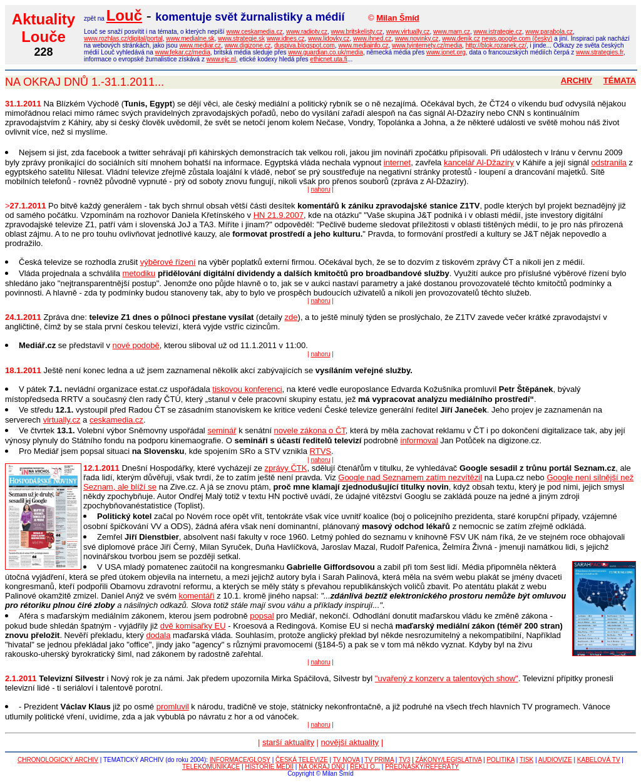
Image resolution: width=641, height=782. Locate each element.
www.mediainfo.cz (363, 45)
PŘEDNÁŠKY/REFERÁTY (422, 766)
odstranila (609, 162)
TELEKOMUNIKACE (211, 766)
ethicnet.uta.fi (328, 59)
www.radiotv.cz (306, 31)
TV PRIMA (379, 759)
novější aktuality (350, 742)
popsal (262, 615)
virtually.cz (62, 419)
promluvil (172, 706)
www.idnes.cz (286, 38)
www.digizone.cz (248, 45)
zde (291, 317)
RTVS (320, 451)
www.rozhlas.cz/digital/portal (123, 38)
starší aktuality (288, 742)
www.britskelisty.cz (357, 31)
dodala (158, 635)
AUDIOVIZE (555, 759)
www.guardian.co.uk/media (325, 52)
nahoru (320, 189)
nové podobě (136, 345)
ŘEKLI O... (365, 766)
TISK (526, 759)
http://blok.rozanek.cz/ (496, 45)
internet (397, 162)
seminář (221, 430)
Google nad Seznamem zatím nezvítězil (410, 477)
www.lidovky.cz (329, 38)
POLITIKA (500, 759)
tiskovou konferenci (247, 389)
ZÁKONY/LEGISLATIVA (449, 759)
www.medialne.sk (190, 38)
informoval (419, 440)
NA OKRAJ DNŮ (322, 766)
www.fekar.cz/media (182, 52)
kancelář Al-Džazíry (479, 162)
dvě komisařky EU (193, 625)
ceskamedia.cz (116, 419)
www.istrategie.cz (498, 31)
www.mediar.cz (200, 45)
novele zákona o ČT (310, 430)
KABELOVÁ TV (598, 759)
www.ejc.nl (221, 59)
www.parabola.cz (549, 31)
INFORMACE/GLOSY (240, 759)
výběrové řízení (168, 262)
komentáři (196, 595)
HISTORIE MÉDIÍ (269, 766)
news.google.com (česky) (517, 38)
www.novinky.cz (417, 38)
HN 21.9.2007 (279, 215)
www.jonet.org (446, 52)
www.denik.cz (461, 38)
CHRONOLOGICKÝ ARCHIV (58, 759)
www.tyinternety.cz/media (427, 45)
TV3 (404, 759)
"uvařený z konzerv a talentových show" (446, 678)
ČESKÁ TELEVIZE (301, 759)
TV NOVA (346, 759)
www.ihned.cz (372, 38)
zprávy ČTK (286, 468)
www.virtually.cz (408, 31)
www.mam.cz (451, 31)
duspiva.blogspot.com (304, 45)
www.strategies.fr (599, 52)
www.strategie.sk (241, 38)
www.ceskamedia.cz (254, 31)
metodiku (139, 273)
